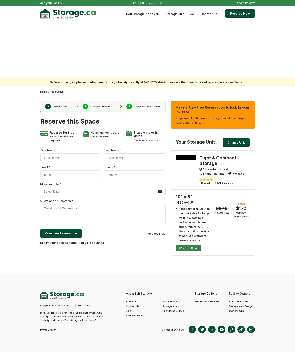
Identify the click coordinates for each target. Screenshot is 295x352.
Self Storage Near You (142, 14)
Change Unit (236, 142)
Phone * (135, 172)
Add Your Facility (238, 301)
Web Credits (85, 305)
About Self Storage (139, 293)
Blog (128, 310)
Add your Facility (51, 3)
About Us (131, 301)
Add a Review (246, 3)
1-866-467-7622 (151, 3)
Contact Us (209, 14)
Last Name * (135, 155)
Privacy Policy (48, 329)
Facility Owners (239, 293)
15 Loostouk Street (215, 169)
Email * (70, 172)
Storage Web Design (241, 306)
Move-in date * (102, 189)
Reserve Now (240, 13)
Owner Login (236, 310)
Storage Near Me (172, 301)
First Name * (70, 155)
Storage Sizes (171, 306)
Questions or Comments (102, 212)
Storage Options (206, 293)
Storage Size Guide (180, 14)
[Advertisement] (147, 49)
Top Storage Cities (173, 310)
